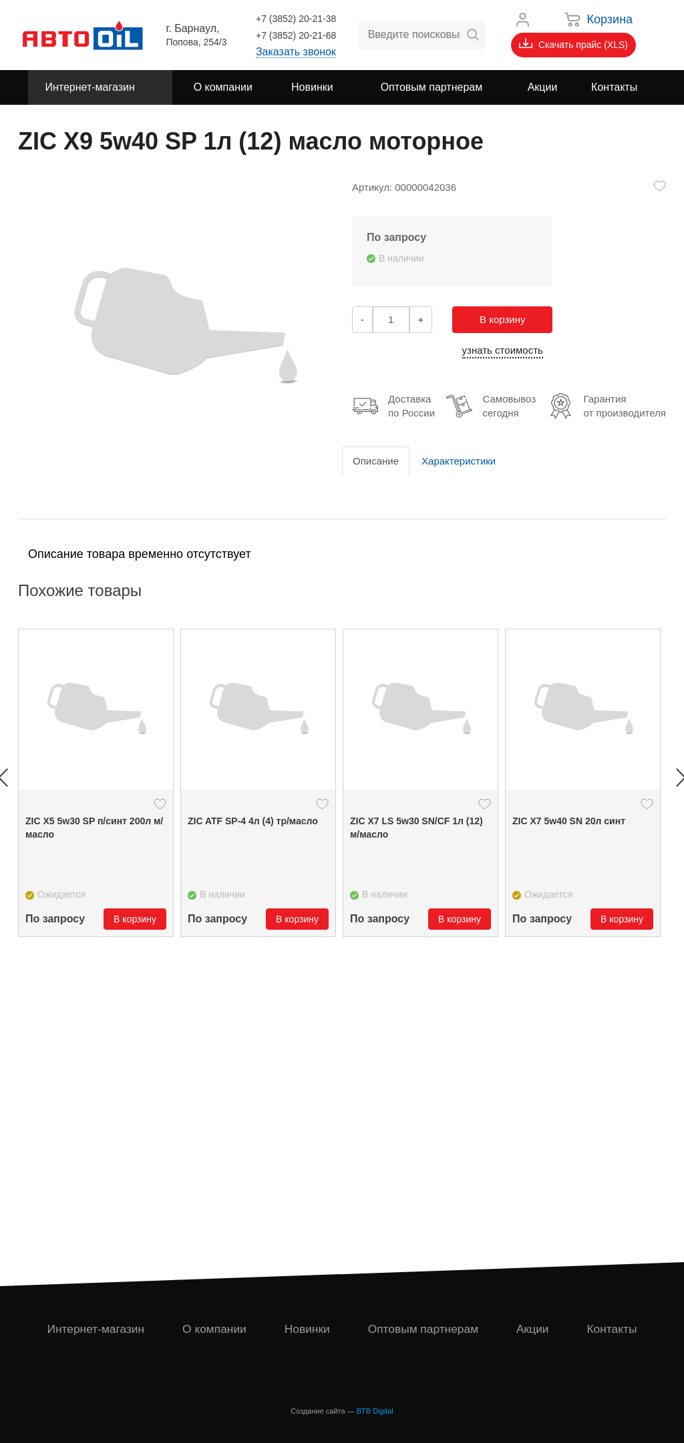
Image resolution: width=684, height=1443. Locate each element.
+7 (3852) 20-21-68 (296, 35)
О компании (215, 1329)
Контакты (612, 1329)
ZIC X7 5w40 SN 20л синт (568, 821)
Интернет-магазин (96, 1329)
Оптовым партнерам (424, 1329)
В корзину (502, 319)
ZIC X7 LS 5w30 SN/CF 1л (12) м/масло (416, 828)
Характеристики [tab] (458, 461)
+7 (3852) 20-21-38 (296, 18)
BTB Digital (375, 1411)
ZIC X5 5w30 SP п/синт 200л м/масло (94, 828)
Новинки (307, 1329)
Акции (533, 1329)
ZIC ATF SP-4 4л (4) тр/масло (253, 821)
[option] (96, 783)
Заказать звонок (296, 51)
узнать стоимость (502, 350)
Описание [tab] (376, 461)
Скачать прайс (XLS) (573, 44)
